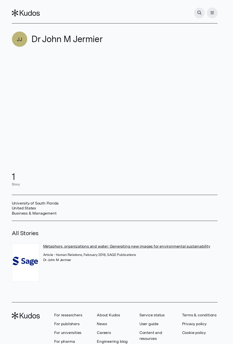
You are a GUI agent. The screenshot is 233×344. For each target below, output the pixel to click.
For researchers (68, 315)
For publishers (66, 323)
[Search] (199, 13)
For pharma (64, 341)
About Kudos (108, 315)
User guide (149, 323)
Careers (104, 332)
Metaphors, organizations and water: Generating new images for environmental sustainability (126, 246)
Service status (152, 315)
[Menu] (212, 13)
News (102, 323)
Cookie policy (194, 332)
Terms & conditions (199, 315)
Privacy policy (194, 323)
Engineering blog (112, 341)
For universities (67, 332)
